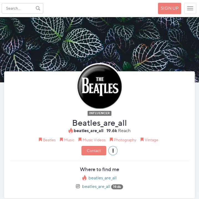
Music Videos (94, 139)
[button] (113, 150)
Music (69, 139)
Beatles (49, 139)
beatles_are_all (102, 177)
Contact (94, 150)
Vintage (151, 139)
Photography (125, 139)
